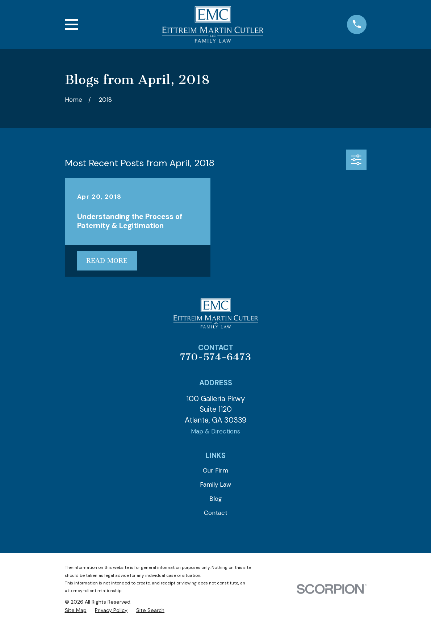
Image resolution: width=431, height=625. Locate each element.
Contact (215, 513)
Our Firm (215, 470)
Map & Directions (215, 431)
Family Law (215, 484)
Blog (215, 499)
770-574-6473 (215, 357)
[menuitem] (76, 610)
